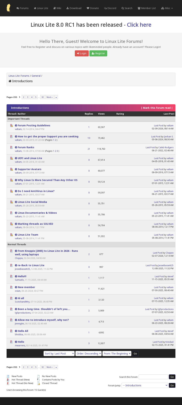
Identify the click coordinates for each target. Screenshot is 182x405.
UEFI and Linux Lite (30, 158)
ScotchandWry (22, 301)
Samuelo (19, 279)
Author (22, 113)
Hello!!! (22, 276)
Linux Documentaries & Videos (37, 212)
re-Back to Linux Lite (31, 265)
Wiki (57, 8)
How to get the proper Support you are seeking (48, 136)
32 (42, 97)
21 (89, 148)
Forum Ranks (26, 147)
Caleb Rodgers (165, 147)
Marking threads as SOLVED (35, 223)
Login (81, 53)
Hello (21, 341)
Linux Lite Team (28, 234)
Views (101, 113)
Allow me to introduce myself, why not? (43, 320)
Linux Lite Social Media (32, 202)
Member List (147, 8)
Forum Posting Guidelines (34, 125)
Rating (120, 113)
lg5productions (23, 312)
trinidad (169, 341)
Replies (89, 113)
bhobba (19, 334)
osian (17, 290)
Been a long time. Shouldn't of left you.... (44, 309)
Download (73, 8)
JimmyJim (19, 323)
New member (26, 287)
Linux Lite (41, 8)
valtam (18, 129)
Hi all (21, 298)
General (36, 75)
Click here (139, 24)
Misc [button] (167, 8)
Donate (93, 8)
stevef (170, 276)
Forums (23, 8)
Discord (110, 8)
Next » (50, 97)
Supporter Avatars (29, 169)
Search (127, 8)
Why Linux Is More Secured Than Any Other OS (47, 180)
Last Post (169, 113)
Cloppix (19, 258)
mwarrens (20, 345)
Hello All (23, 331)
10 (89, 138)
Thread (12, 113)
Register (98, 53)
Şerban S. (168, 136)
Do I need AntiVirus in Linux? (36, 191)
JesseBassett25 (22, 268)
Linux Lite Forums (19, 75)
